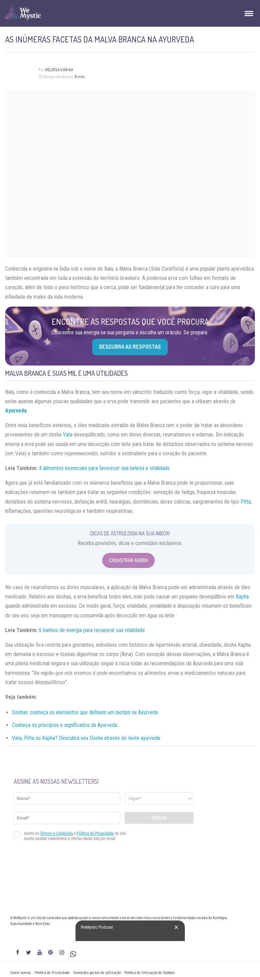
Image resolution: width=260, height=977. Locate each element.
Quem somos (20, 972)
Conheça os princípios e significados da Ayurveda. (65, 725)
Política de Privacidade (52, 972)
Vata (67, 434)
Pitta (246, 501)
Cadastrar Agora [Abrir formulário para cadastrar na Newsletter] (128, 560)
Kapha (242, 596)
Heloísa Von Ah (59, 69)
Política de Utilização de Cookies (149, 972)
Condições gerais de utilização (97, 972)
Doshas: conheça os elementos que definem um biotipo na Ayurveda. (85, 712)
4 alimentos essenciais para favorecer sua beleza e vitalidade (104, 468)
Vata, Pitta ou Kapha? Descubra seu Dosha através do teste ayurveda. (86, 738)
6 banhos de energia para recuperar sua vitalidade (92, 630)
